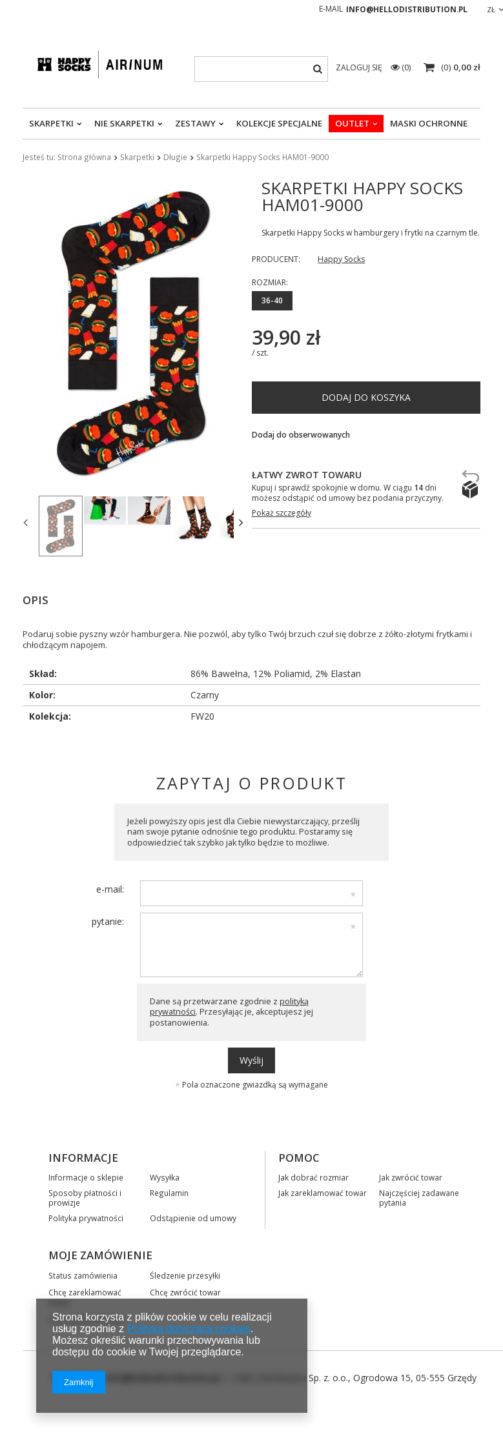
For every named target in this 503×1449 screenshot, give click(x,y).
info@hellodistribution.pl (406, 9)
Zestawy (195, 123)
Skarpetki (51, 123)
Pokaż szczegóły (281, 513)
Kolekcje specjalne (279, 123)
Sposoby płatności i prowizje (84, 1195)
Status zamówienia (83, 1273)
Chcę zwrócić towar (185, 1290)
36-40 (272, 300)
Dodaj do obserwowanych (301, 435)
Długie (175, 157)
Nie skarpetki (124, 123)
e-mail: (110, 887)
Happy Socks (341, 259)
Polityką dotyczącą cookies (189, 1328)
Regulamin (169, 1190)
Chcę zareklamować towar (84, 1295)
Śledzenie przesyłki (185, 1273)
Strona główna (84, 157)
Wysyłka (165, 1175)
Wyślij (251, 1058)
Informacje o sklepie (85, 1175)
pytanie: (108, 919)
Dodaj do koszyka (366, 397)
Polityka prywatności (85, 1216)
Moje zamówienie (100, 1253)
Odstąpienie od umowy (193, 1216)
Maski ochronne (428, 123)
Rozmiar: (270, 282)
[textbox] (260, 69)
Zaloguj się (360, 67)
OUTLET (352, 123)
